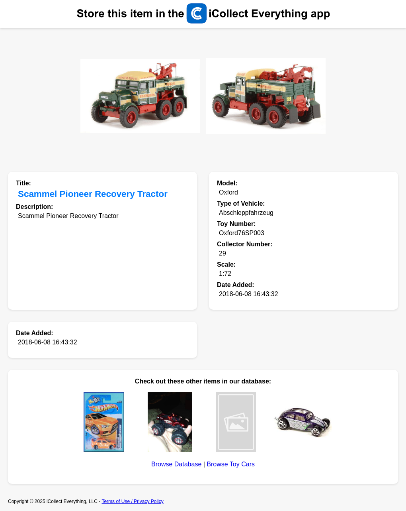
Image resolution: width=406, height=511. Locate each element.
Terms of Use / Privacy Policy (132, 501)
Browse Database (176, 464)
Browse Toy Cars (231, 464)
